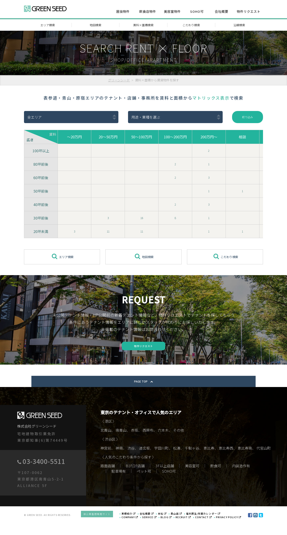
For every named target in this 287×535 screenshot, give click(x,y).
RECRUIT (189, 529)
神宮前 (105, 461)
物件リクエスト (248, 11)
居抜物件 (123, 11)
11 (108, 232)
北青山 (105, 443)
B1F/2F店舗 (135, 479)
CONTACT (207, 529)
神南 (119, 461)
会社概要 (221, 11)
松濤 (176, 461)
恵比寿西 (226, 461)
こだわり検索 (191, 25)
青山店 (183, 525)
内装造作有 (241, 479)
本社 (170, 525)
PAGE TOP (143, 395)
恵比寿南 (245, 461)
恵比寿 (209, 461)
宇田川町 (161, 461)
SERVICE (157, 529)
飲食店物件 (147, 11)
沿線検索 (239, 25)
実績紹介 (138, 525)
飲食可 (215, 479)
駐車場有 (118, 484)
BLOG (173, 529)
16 (142, 218)
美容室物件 (172, 11)
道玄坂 (144, 461)
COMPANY (139, 529)
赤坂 (134, 443)
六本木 (163, 443)
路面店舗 (107, 479)
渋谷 (131, 461)
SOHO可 (197, 11)
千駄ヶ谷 (192, 461)
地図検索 (95, 25)
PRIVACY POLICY (230, 529)
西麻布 (148, 443)
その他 (178, 443)
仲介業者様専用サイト (109, 527)
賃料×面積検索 (143, 25)
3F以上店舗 (165, 479)
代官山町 (264, 461)
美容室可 (192, 479)
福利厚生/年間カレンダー (208, 525)
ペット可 (144, 484)
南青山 (121, 443)
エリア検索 (47, 25)
